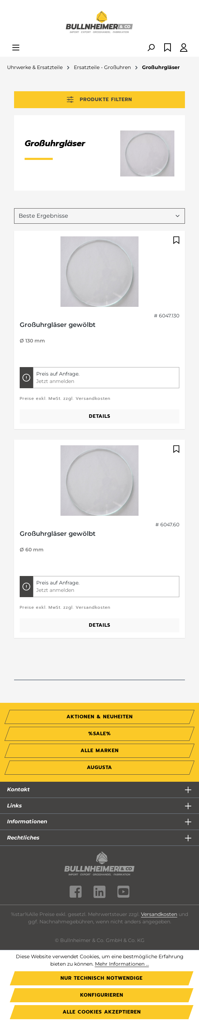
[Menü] (16, 48)
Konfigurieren (101, 995)
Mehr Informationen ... (122, 964)
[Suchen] (151, 48)
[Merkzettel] (167, 48)
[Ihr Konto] (183, 48)
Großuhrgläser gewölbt (58, 325)
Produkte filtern (99, 99)
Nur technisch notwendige (101, 978)
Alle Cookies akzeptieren (102, 1012)
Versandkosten (159, 914)
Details (99, 416)
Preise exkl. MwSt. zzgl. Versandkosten (65, 398)
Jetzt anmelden (55, 381)
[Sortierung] (99, 216)
